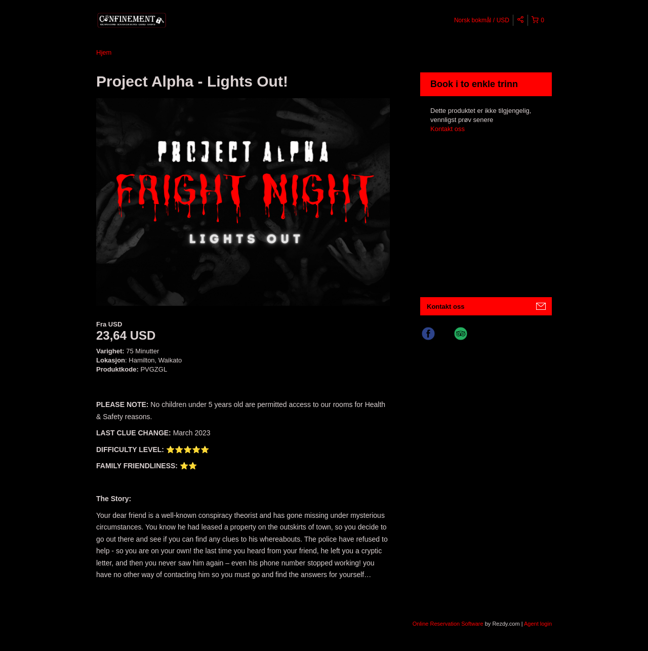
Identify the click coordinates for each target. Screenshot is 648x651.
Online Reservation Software (448, 624)
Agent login (538, 624)
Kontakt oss (447, 129)
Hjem (103, 52)
